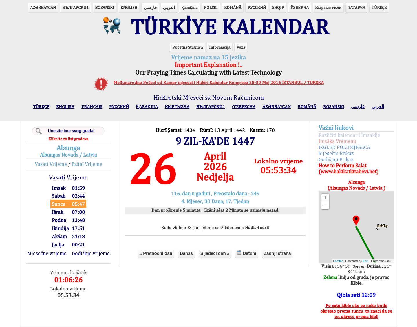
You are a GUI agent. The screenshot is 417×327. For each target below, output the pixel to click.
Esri (365, 261)
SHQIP (278, 7)
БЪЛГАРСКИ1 (75, 7)
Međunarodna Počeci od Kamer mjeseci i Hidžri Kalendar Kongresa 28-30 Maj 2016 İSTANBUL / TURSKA (219, 82)
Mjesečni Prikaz (336, 153)
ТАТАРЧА (356, 7)
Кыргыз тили (328, 7)
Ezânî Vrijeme (87, 164)
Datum (246, 253)
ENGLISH (128, 7)
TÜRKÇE (379, 7)
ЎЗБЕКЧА (299, 7)
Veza (241, 47)
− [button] (325, 205)
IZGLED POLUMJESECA (344, 147)
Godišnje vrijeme (91, 253)
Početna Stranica (187, 47)
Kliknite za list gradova (68, 139)
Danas (186, 253)
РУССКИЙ (257, 7)
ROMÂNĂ (232, 7)
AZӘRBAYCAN (43, 7)
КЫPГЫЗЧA (177, 106)
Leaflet (338, 261)
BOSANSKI (104, 7)
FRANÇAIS (91, 106)
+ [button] (325, 197)
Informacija (219, 47)
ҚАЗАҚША (147, 106)
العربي (169, 7)
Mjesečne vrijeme (47, 253)
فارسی (150, 7)
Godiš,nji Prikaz (336, 159)
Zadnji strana (277, 253)
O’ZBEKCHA (243, 106)
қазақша (189, 7)
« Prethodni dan (156, 253)
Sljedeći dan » (214, 253)
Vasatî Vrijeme (51, 164)
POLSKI (211, 7)
